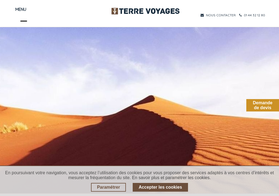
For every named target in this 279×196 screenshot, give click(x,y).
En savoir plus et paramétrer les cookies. (171, 177)
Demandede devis (262, 105)
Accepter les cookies (160, 187)
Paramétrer (108, 187)
